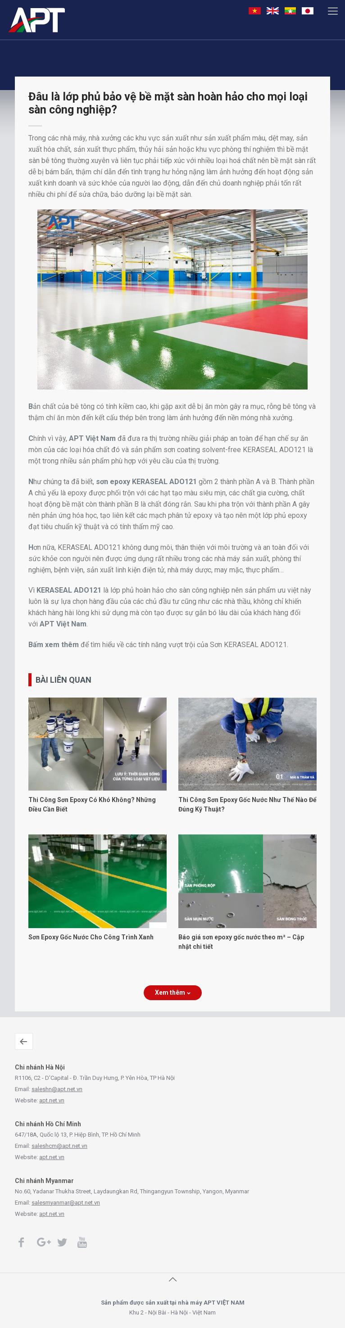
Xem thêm (173, 992)
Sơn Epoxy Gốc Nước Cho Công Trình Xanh (91, 937)
